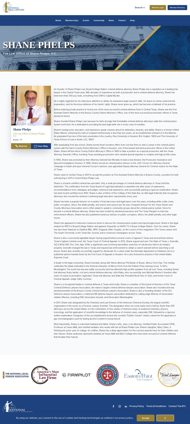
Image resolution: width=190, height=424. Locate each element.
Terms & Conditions (156, 406)
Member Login (158, 8)
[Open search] (140, 7)
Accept (145, 418)
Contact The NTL (177, 406)
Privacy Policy (136, 406)
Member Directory (177, 8)
